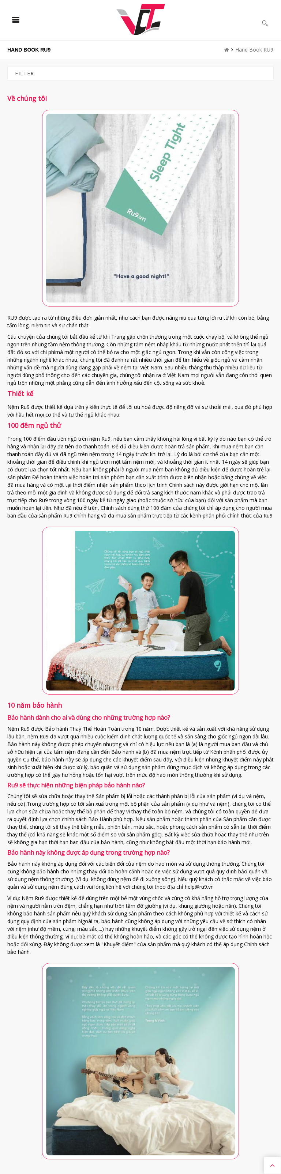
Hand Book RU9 (254, 49)
